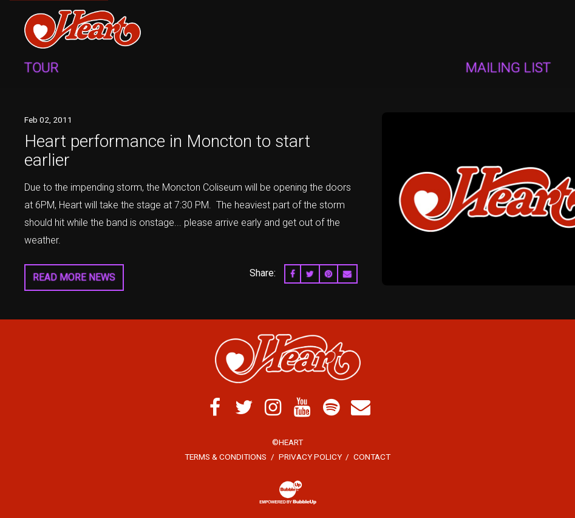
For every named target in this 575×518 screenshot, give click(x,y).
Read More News (74, 277)
